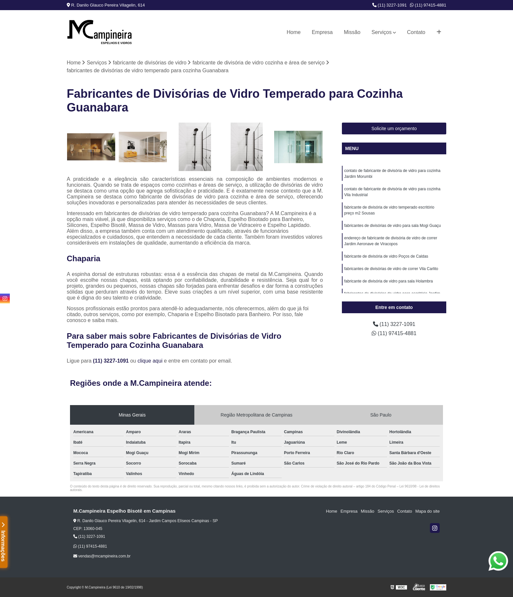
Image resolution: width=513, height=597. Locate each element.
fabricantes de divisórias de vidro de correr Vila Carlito (391, 268)
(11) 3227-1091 (389, 5)
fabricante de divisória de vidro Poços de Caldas (386, 256)
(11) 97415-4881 (428, 5)
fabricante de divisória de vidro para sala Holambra (388, 281)
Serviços (382, 32)
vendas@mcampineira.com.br (102, 556)
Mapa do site (427, 511)
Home (294, 32)
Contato (416, 32)
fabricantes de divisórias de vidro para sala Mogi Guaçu (392, 225)
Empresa (322, 32)
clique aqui (150, 361)
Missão (352, 32)
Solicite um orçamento (394, 128)
